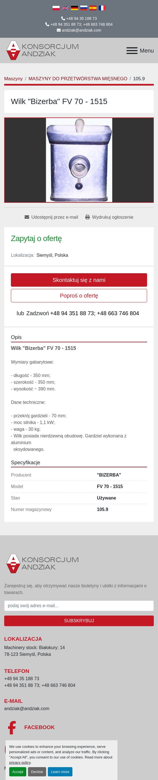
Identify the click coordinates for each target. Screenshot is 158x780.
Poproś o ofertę (79, 296)
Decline (37, 772)
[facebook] (79, 727)
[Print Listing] (109, 217)
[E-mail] (79, 605)
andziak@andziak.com (81, 30)
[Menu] (132, 50)
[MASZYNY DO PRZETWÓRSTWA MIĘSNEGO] (78, 78)
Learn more (60, 772)
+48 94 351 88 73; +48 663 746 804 (81, 24)
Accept (17, 772)
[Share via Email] (51, 217)
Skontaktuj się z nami (79, 280)
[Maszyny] (13, 78)
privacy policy (19, 762)
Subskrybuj (79, 620)
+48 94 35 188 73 (81, 18)
